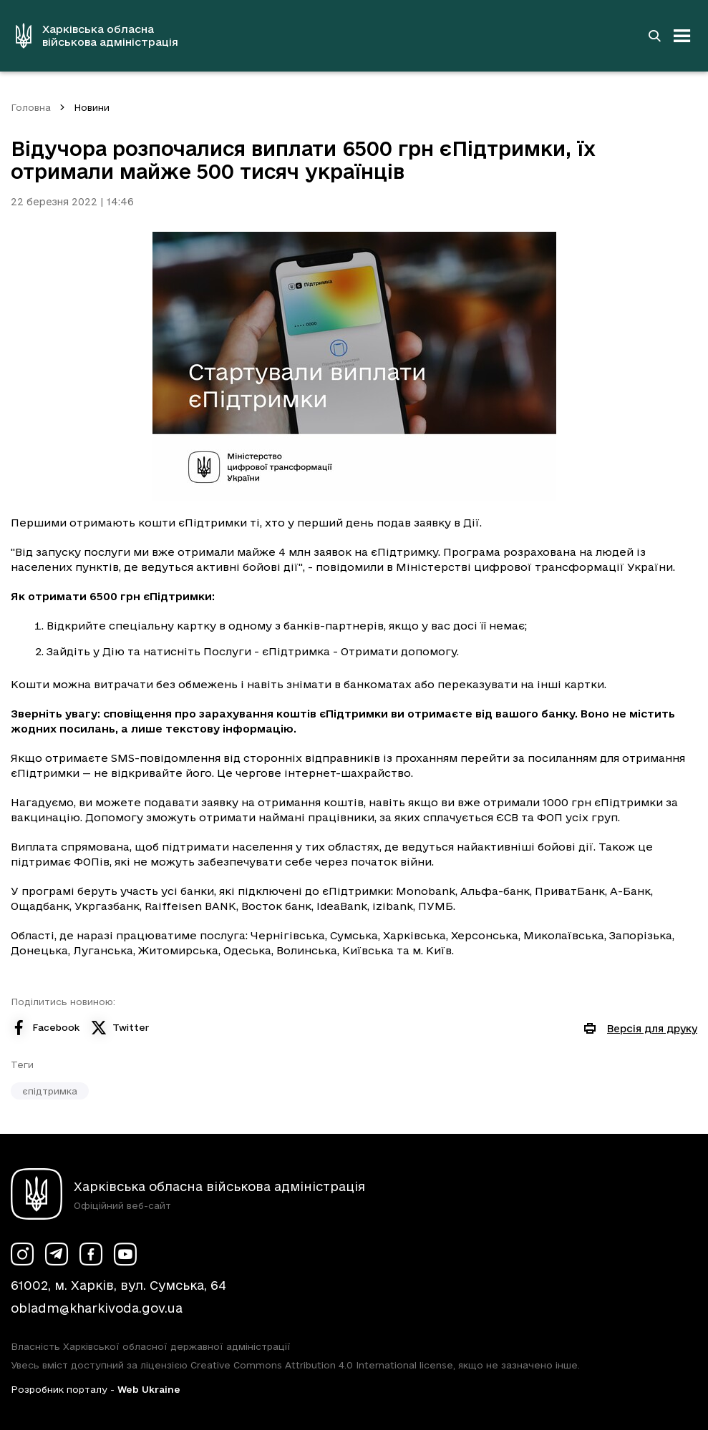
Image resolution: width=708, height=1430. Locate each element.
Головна (31, 107)
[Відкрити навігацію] (682, 36)
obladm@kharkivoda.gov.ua (97, 1308)
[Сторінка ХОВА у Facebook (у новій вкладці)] (90, 1254)
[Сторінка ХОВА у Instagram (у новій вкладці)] (22, 1254)
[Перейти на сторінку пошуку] (654, 36)
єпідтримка (49, 1091)
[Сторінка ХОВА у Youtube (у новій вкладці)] (125, 1254)
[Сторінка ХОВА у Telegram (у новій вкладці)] (56, 1254)
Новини (92, 107)
